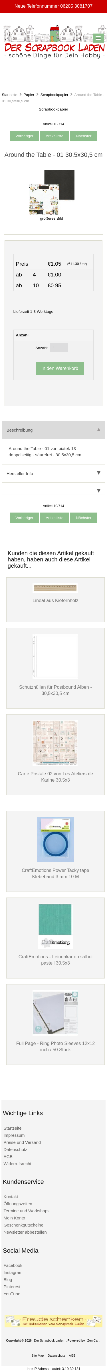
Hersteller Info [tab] (53, 473)
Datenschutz (15, 1149)
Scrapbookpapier (54, 95)
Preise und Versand (22, 1142)
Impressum (14, 1135)
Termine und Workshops (26, 1210)
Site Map (37, 1355)
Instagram (13, 1272)
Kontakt (10, 1196)
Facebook (12, 1265)
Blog (7, 1279)
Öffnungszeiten (17, 1203)
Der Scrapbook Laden (49, 1340)
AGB (8, 1156)
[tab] (53, 488)
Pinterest (11, 1286)
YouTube (11, 1293)
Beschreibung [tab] (53, 430)
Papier (29, 95)
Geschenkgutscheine (23, 1225)
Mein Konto (14, 1217)
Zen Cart (93, 1340)
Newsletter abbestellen (25, 1232)
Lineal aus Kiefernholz (55, 600)
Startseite (9, 95)
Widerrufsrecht (17, 1163)
